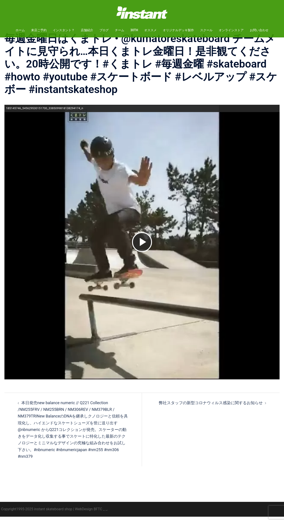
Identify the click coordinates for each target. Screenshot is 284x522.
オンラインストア (231, 30)
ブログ (104, 30)
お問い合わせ (259, 30)
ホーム (20, 30)
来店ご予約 (39, 30)
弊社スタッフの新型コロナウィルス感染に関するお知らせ (211, 408)
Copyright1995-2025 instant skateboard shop (36, 514)
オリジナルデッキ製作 (178, 30)
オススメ (150, 30)
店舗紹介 (87, 30)
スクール (206, 30)
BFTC (98, 514)
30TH (134, 30)
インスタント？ (64, 30)
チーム (119, 30)
